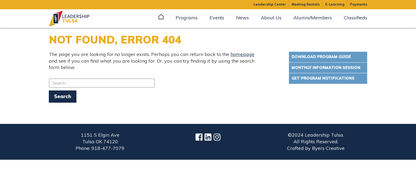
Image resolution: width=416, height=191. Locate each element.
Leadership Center (270, 4)
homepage (242, 54)
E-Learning (334, 4)
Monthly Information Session (326, 67)
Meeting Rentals (306, 4)
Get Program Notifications (323, 78)
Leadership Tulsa (75, 19)
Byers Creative (328, 148)
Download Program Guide (321, 56)
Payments (358, 4)
